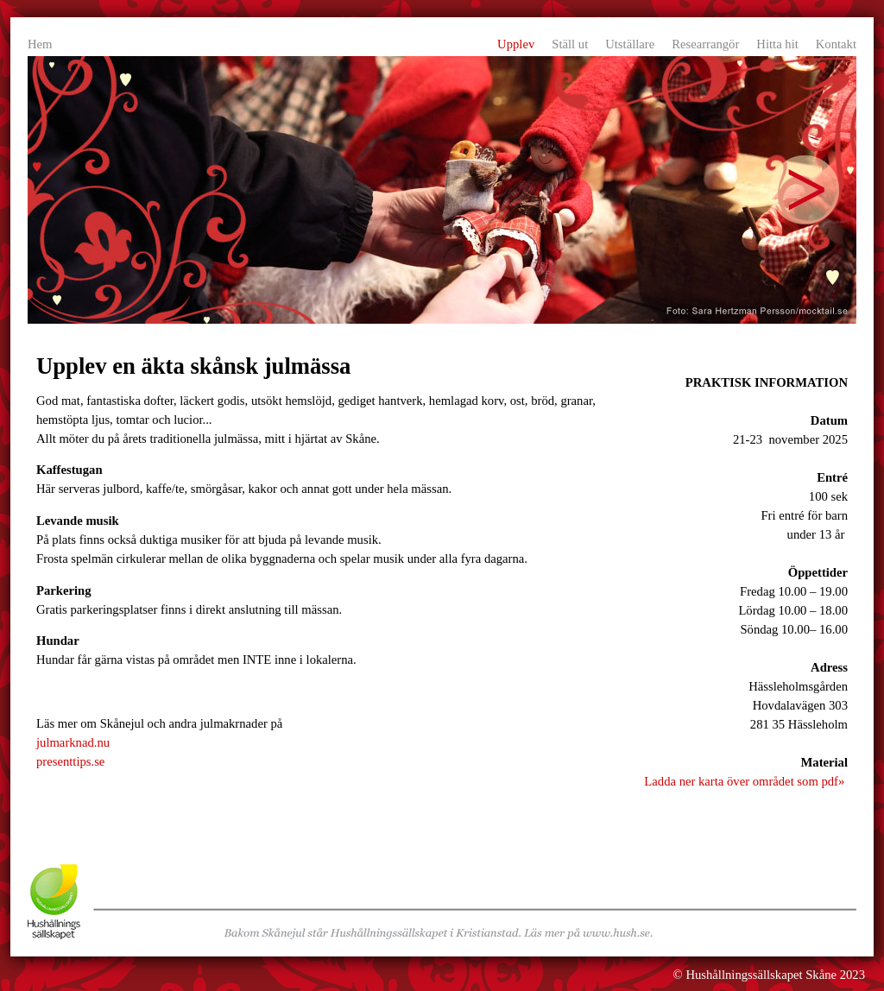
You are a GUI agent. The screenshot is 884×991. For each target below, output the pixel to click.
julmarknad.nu (73, 742)
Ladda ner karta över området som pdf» (744, 781)
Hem (40, 44)
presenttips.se (70, 761)
